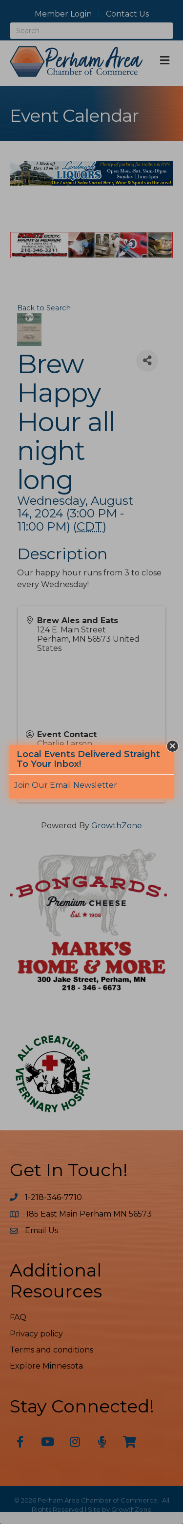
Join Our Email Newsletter (65, 785)
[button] (172, 746)
